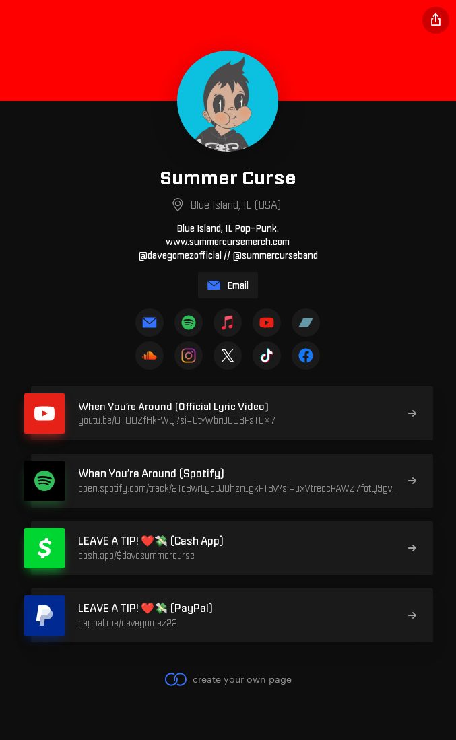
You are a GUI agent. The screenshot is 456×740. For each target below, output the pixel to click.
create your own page (228, 679)
